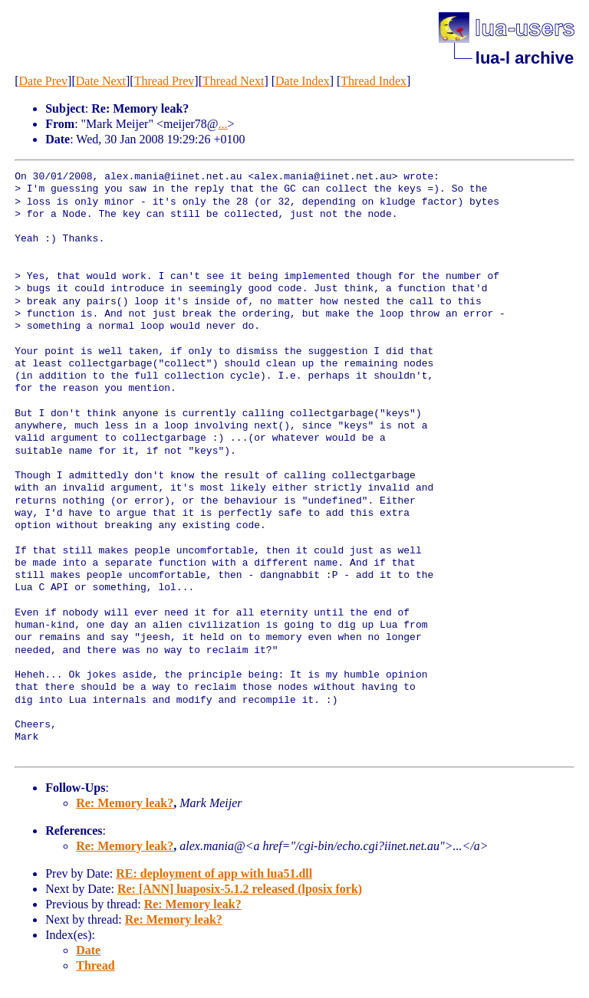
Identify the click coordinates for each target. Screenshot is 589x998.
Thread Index (373, 80)
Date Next (101, 80)
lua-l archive (524, 57)
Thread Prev (164, 80)
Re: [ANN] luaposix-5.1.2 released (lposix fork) (239, 888)
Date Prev (43, 80)
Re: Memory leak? (124, 802)
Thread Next (233, 80)
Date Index (302, 80)
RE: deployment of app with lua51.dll (214, 873)
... (223, 123)
